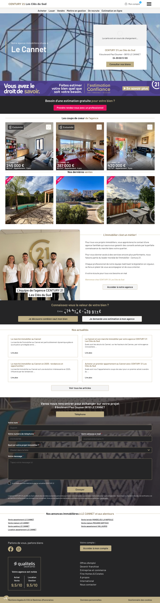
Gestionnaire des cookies (140, 600)
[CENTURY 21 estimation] (80, 88)
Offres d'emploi (88, 562)
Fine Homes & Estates (92, 573)
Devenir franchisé (89, 566)
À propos (84, 577)
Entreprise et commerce (93, 570)
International (87, 580)
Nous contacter (88, 584)
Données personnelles (90, 600)
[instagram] (18, 549)
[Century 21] (28, 4)
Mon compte (132, 3)
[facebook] (10, 549)
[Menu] (149, 4)
